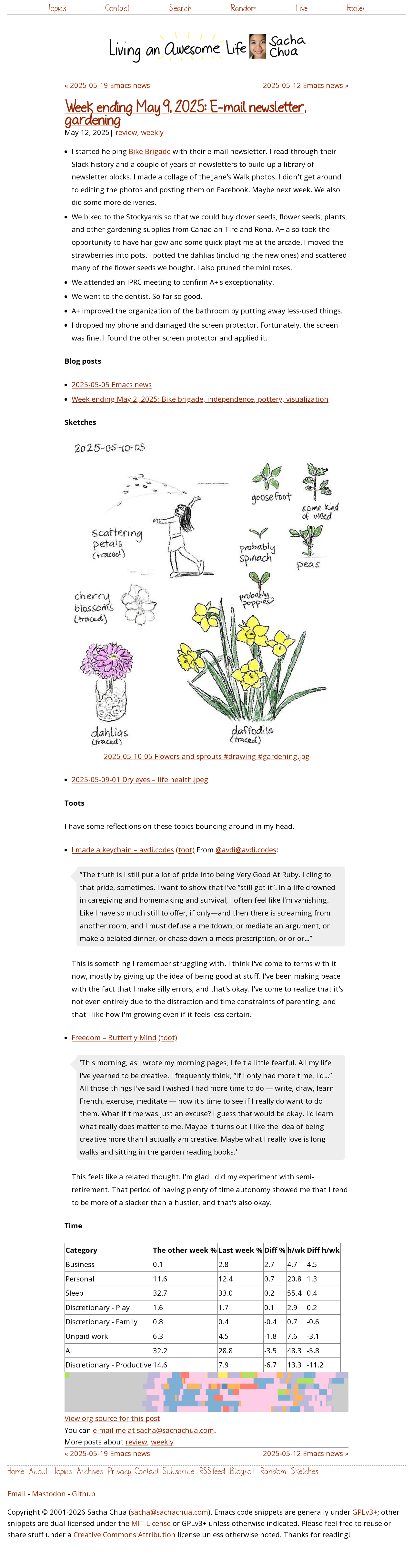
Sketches (304, 1471)
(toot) (185, 849)
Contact (117, 8)
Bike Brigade (150, 151)
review (126, 132)
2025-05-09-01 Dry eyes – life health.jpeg (140, 779)
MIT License (151, 1523)
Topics (56, 8)
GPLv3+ (364, 1512)
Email (16, 1493)
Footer (356, 8)
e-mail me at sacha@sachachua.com (153, 1430)
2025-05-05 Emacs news (112, 384)
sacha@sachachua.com (169, 1512)
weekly (152, 132)
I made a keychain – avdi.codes (123, 849)
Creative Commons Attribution (125, 1534)
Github (83, 1493)
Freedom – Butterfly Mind (114, 1037)
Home (15, 1471)
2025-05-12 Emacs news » (305, 85)
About (38, 1471)
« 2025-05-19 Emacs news (107, 85)
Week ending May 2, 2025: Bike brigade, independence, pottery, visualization (200, 399)
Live (302, 8)
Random (244, 8)
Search (180, 8)
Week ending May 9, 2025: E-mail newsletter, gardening (185, 114)
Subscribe (178, 1471)
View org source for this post (112, 1418)
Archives (90, 1471)
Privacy (119, 1471)
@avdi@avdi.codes (246, 849)
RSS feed (212, 1471)
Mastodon (49, 1493)
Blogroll (242, 1471)
